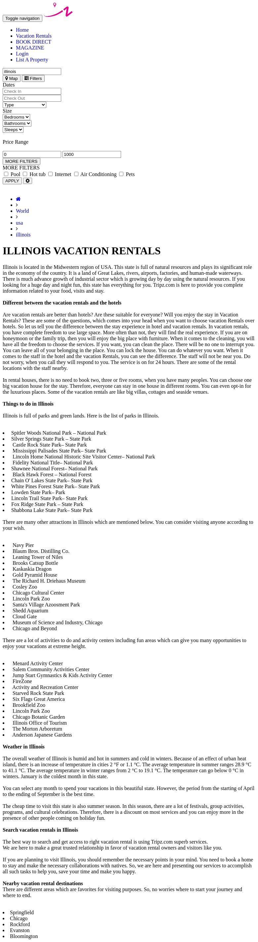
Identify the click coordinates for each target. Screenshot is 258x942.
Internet (59, 174)
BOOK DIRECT (33, 42)
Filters (33, 78)
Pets (127, 174)
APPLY (12, 180)
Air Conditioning (95, 174)
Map (11, 78)
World (22, 211)
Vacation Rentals (34, 36)
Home (22, 30)
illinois (23, 234)
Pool (12, 174)
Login (22, 53)
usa (19, 223)
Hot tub (34, 174)
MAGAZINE (30, 48)
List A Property (32, 59)
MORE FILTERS (21, 161)
